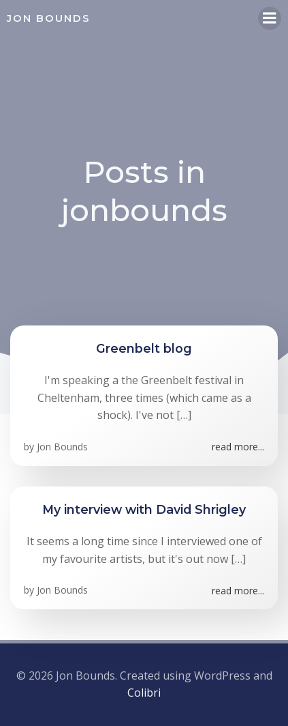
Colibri (144, 692)
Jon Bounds (62, 446)
